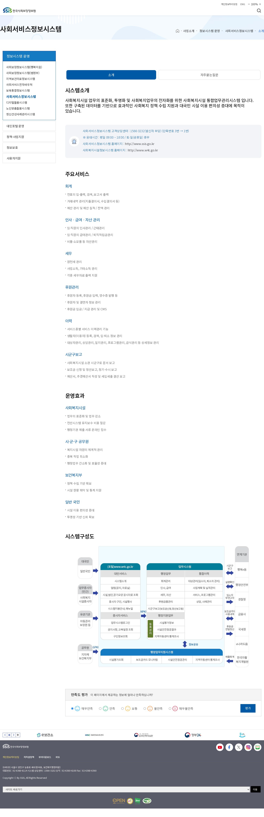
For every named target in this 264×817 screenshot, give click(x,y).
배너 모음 (18, 735)
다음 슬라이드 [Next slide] (13, 735)
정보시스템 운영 (210, 30)
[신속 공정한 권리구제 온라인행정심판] (143, 735)
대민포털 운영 (15, 126)
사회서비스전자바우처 (19, 85)
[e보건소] (45, 735)
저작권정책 (29, 757)
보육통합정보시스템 (18, 90)
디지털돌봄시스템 (16, 102)
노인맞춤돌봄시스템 (18, 108)
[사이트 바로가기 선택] (126, 789)
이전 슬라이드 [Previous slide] (5, 735)
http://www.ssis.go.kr (139, 143)
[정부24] (193, 735)
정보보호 (12, 147)
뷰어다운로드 (45, 757)
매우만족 (87, 708)
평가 (248, 708)
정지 (9, 735)
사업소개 (188, 30)
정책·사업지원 (15, 136)
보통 (134, 708)
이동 (255, 789)
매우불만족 (186, 708)
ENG (242, 4)
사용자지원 (14, 158)
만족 (112, 708)
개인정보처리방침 (229, 4)
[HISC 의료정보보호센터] (94, 735)
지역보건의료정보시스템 (20, 79)
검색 (259, 10)
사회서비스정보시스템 (239, 30)
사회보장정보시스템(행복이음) (24, 67)
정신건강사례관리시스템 (20, 114)
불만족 (158, 708)
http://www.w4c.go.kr (143, 150)
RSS (58, 757)
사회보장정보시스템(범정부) (22, 73)
